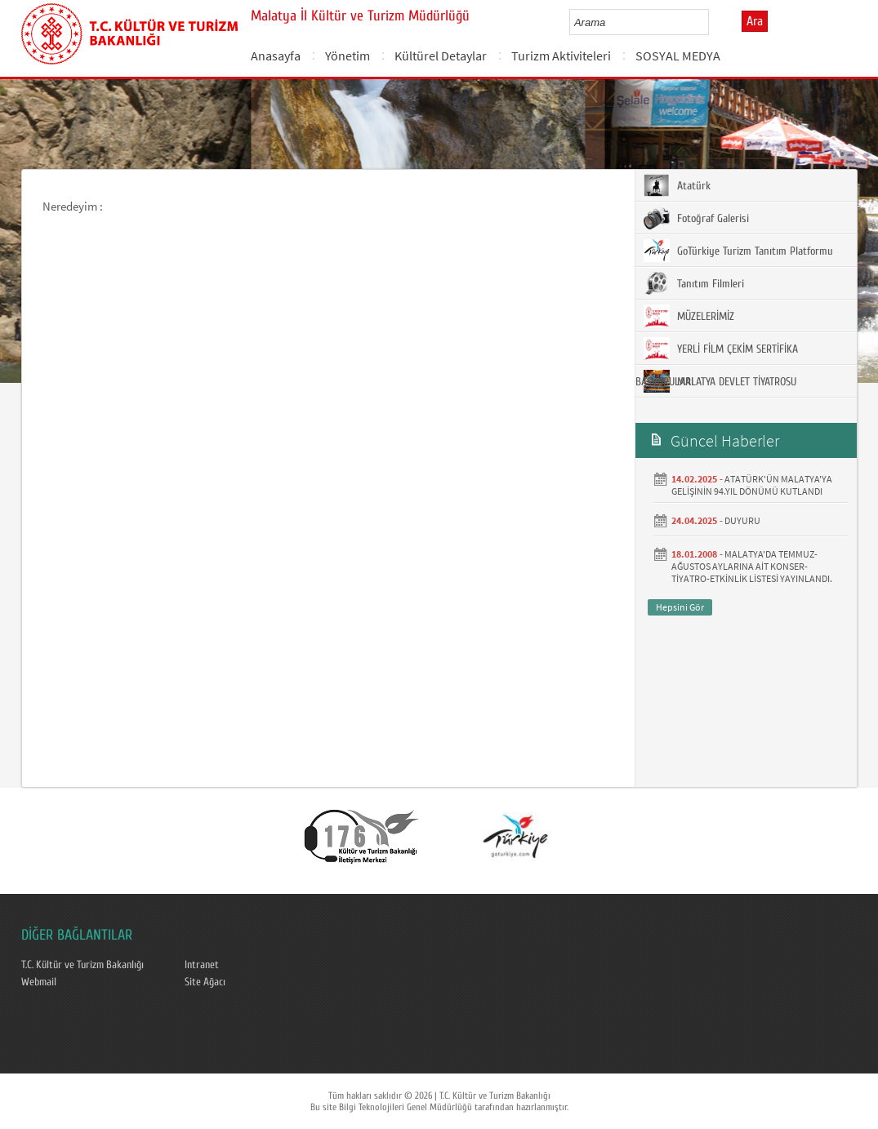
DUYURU (742, 520)
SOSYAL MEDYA (677, 55)
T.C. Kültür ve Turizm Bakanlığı (82, 964)
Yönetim (347, 55)
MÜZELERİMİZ (689, 315)
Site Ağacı (205, 982)
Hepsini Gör (680, 607)
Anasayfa (276, 55)
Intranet (202, 964)
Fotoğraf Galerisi (696, 218)
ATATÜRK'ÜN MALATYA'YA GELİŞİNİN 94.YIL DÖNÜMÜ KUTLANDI (751, 485)
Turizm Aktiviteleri (561, 55)
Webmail (38, 982)
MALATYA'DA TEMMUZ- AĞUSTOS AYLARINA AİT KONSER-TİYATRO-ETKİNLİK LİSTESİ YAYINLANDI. (751, 566)
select (713, 22)
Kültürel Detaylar (440, 55)
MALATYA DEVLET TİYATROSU (720, 381)
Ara (755, 21)
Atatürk (677, 185)
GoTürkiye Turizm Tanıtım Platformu (738, 250)
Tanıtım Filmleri (694, 283)
